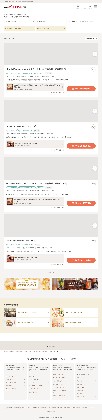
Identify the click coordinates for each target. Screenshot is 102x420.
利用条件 (22, 407)
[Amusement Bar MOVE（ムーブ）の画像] (51, 111)
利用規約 (16, 407)
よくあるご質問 (51, 411)
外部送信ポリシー (45, 407)
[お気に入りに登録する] (93, 69)
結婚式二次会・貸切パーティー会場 (38, 351)
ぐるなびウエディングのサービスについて (83, 407)
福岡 (51, 351)
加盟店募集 (67, 407)
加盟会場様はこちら (57, 407)
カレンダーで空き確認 (81, 88)
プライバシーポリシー (33, 407)
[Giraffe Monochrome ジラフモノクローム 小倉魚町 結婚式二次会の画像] (51, 54)
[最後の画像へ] (94, 54)
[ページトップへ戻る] (51, 345)
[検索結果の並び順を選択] (91, 38)
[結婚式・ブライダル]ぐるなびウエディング (15, 351)
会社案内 (9, 407)
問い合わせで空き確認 (81, 146)
